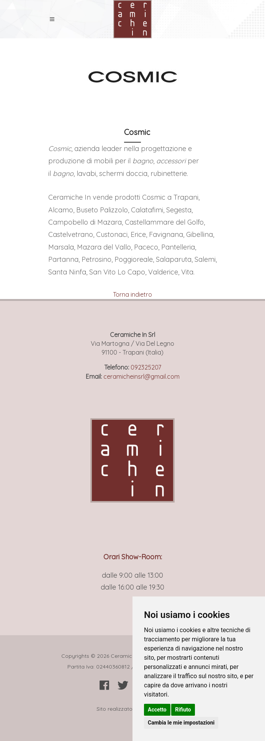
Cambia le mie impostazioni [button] (181, 723)
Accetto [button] (157, 709)
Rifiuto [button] (183, 709)
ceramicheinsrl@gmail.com (141, 376)
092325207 (146, 367)
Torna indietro (132, 294)
